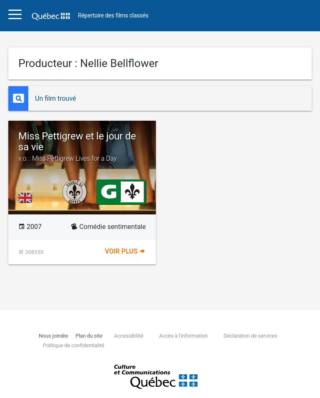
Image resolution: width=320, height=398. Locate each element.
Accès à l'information (183, 336)
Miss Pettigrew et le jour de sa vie (82, 146)
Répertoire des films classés (113, 15)
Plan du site (88, 336)
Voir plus (125, 251)
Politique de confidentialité (73, 345)
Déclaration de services (250, 336)
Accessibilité (128, 336)
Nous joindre (53, 336)
